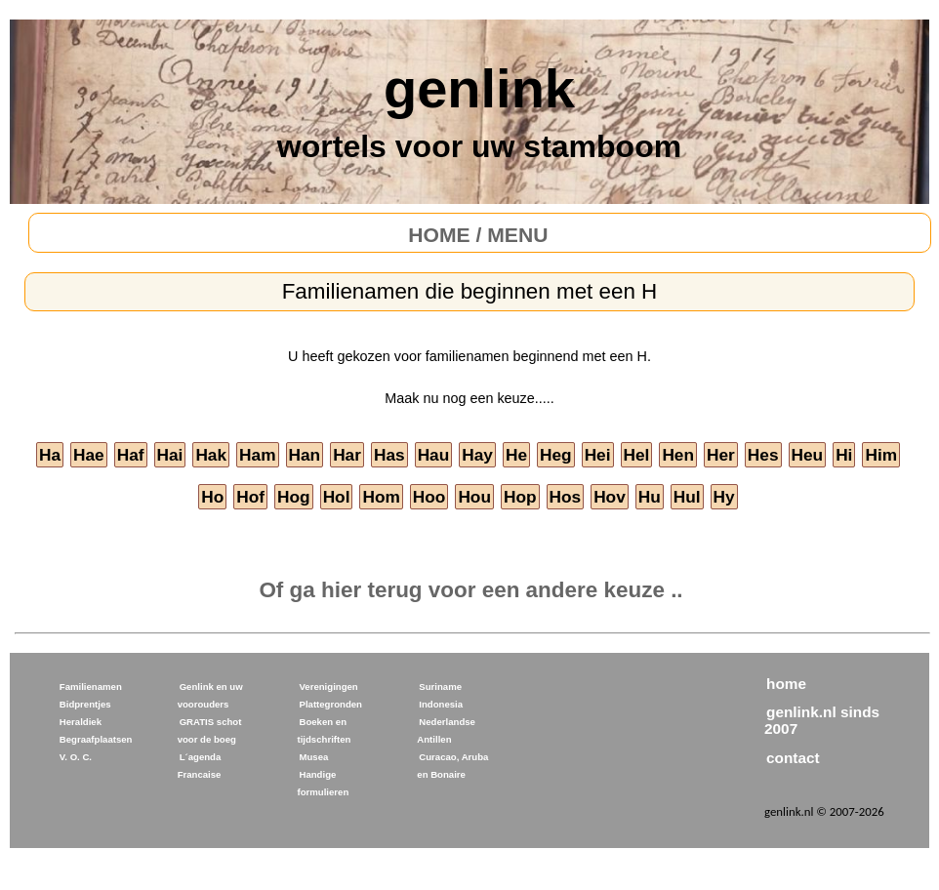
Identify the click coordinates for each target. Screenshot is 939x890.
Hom (380, 496)
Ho (212, 496)
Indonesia (441, 704)
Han (305, 455)
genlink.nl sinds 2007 (821, 720)
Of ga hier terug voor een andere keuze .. (470, 590)
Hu (649, 496)
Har (347, 455)
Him (881, 455)
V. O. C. (76, 756)
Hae (88, 455)
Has (389, 455)
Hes (763, 455)
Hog (293, 496)
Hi (844, 455)
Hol (336, 496)
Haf (130, 455)
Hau (434, 455)
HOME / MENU (478, 234)
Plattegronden (330, 704)
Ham (257, 455)
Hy (724, 496)
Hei (598, 455)
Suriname (440, 686)
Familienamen (91, 686)
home (786, 683)
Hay (477, 455)
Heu (808, 455)
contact (793, 757)
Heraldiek (81, 721)
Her (721, 455)
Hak (210, 455)
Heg (556, 455)
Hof (250, 496)
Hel (637, 455)
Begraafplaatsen (96, 739)
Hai (170, 455)
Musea (313, 756)
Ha (50, 455)
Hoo (429, 496)
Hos (566, 496)
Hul (687, 496)
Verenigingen (328, 686)
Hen (678, 455)
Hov (609, 496)
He (516, 455)
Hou (474, 496)
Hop (520, 496)
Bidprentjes (85, 704)
